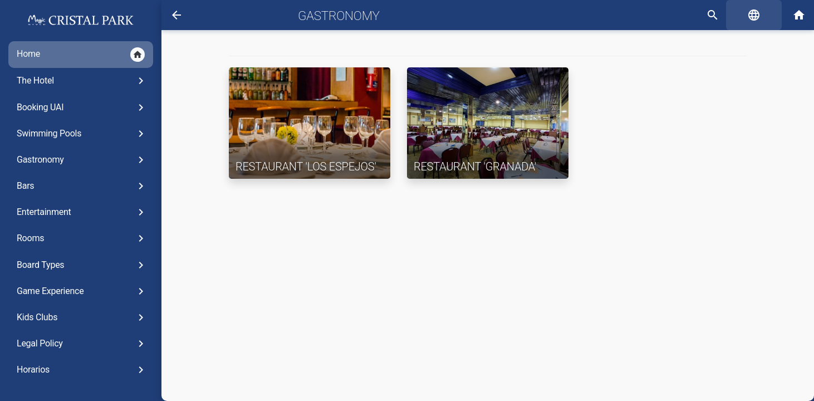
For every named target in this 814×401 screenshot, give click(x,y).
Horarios (82, 369)
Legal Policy (82, 343)
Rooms (82, 238)
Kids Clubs (82, 317)
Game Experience (82, 291)
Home (81, 54)
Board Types (82, 265)
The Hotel (82, 80)
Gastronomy (82, 160)
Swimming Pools (82, 133)
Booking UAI (82, 107)
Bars (82, 186)
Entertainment (82, 212)
